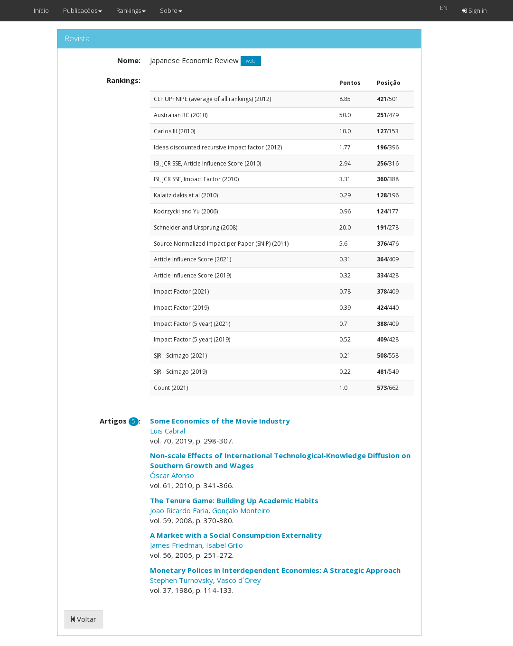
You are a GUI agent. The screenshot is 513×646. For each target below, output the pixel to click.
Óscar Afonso (172, 475)
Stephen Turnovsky (181, 580)
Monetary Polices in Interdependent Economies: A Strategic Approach (275, 570)
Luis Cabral (167, 430)
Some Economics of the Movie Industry (220, 420)
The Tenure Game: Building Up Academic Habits (234, 500)
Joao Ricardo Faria (179, 510)
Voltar (83, 619)
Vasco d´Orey (239, 580)
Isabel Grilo (224, 545)
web (250, 61)
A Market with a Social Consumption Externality (236, 535)
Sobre (171, 10)
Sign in (474, 10)
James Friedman (176, 545)
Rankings (131, 10)
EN (444, 7)
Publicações (82, 10)
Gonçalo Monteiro (241, 510)
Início (41, 10)
